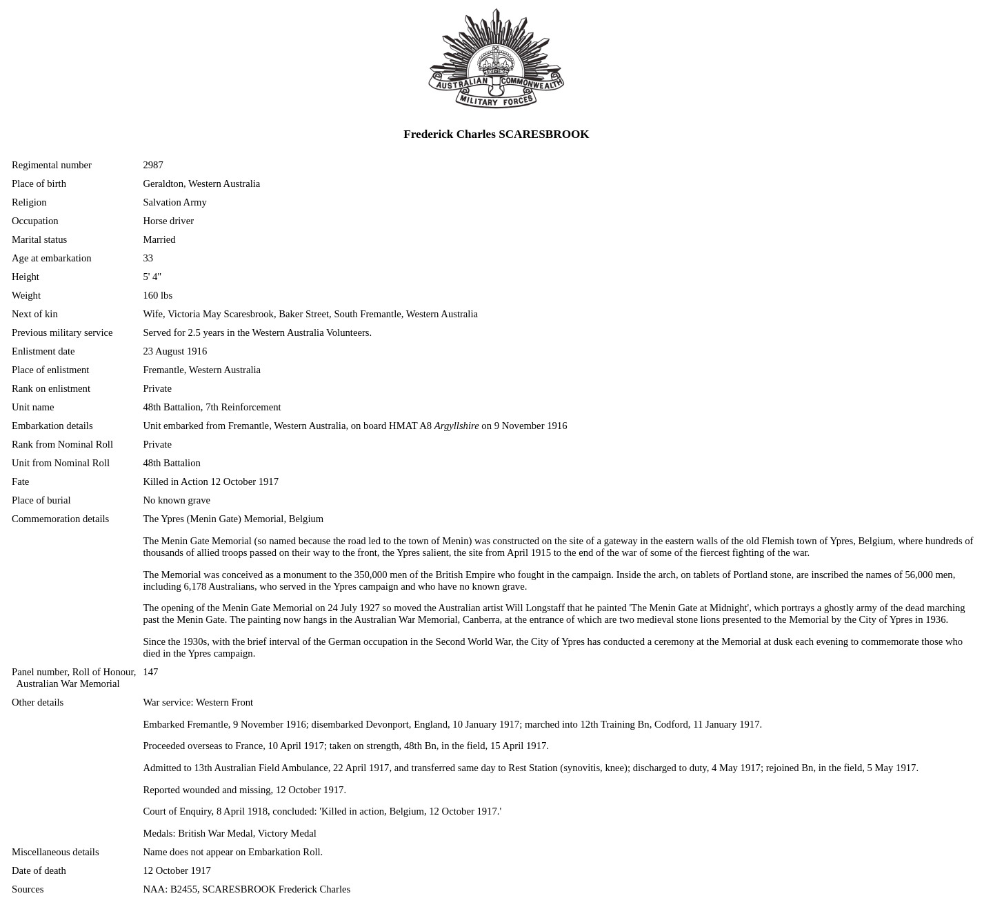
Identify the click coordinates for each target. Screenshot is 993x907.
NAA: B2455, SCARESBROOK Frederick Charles (246, 889)
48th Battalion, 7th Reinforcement (212, 406)
